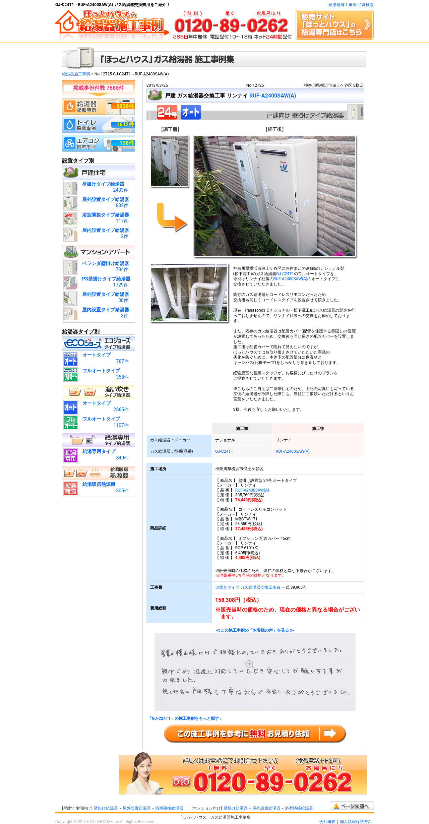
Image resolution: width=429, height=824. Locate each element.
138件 (126, 143)
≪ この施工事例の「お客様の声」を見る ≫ (255, 669)
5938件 (125, 106)
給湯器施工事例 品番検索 (351, 4)
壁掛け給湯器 (106, 808)
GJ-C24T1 (285, 273)
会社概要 (327, 821)
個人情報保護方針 (356, 821)
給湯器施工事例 (76, 74)
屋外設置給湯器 (137, 808)
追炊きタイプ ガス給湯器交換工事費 (248, 587)
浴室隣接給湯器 (169, 808)
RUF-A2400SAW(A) (272, 95)
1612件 (125, 124)
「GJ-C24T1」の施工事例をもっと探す (185, 718)
